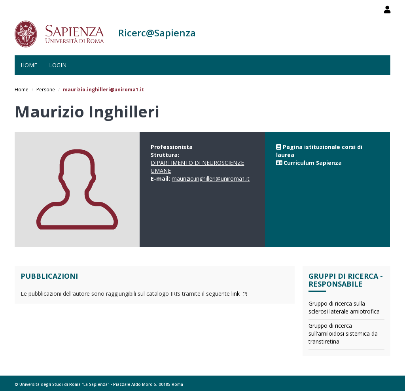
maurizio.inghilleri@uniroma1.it (211, 178)
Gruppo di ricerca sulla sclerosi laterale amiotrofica (344, 307)
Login (57, 65)
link (239, 293)
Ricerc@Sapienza (157, 32)
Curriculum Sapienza (313, 162)
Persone (45, 89)
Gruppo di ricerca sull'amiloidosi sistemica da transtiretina (343, 333)
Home (29, 65)
